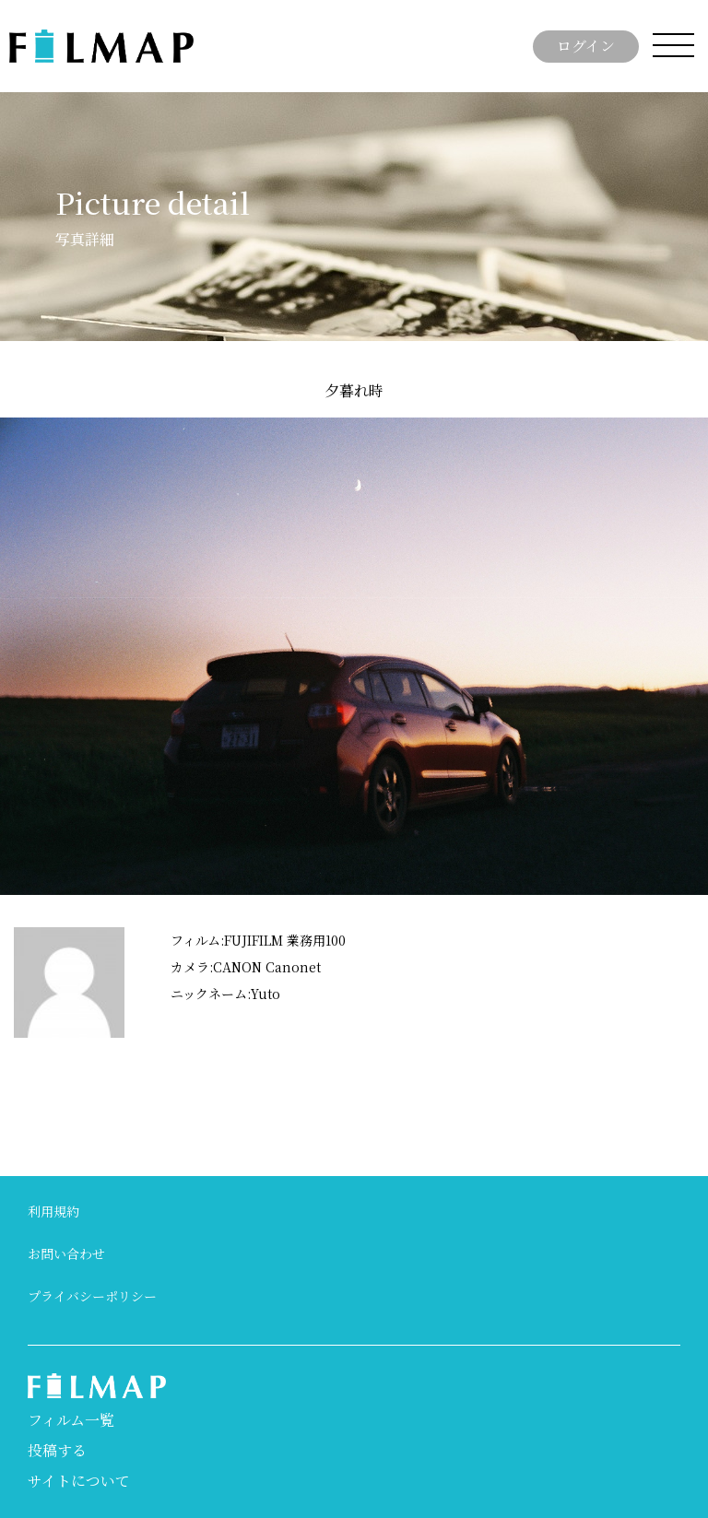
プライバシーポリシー (92, 1296)
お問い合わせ (66, 1253)
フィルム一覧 (71, 1419)
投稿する (57, 1450)
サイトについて (79, 1480)
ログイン (586, 45)
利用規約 (53, 1211)
